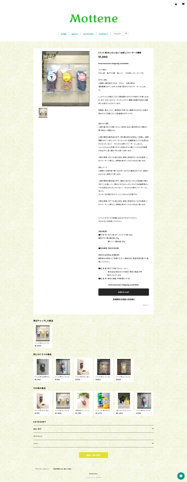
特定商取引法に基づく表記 (62, 469)
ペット (35, 444)
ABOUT (75, 34)
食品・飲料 (37, 429)
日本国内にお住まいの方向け (124, 299)
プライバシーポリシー (42, 469)
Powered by (93, 478)
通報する (146, 305)
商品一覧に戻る (94, 455)
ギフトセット (38, 436)
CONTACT (103, 34)
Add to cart (123, 292)
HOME (63, 34)
